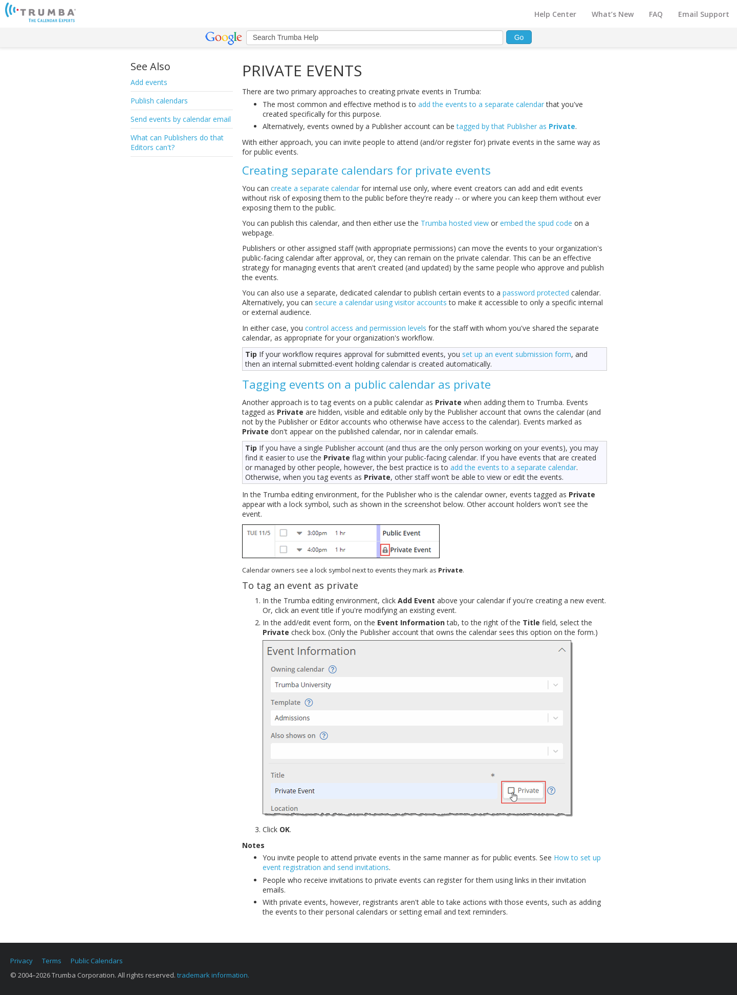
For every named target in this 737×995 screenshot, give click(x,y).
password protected (536, 293)
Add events (149, 82)
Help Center (555, 14)
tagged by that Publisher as (516, 126)
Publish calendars (159, 100)
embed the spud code (536, 223)
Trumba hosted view (455, 223)
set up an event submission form (516, 354)
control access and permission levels (365, 328)
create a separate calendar (315, 188)
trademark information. (213, 975)
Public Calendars (97, 960)
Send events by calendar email (181, 119)
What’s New (613, 14)
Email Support (703, 14)
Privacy (21, 960)
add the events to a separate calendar (481, 104)
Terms (51, 960)
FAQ (656, 14)
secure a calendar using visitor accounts (381, 302)
